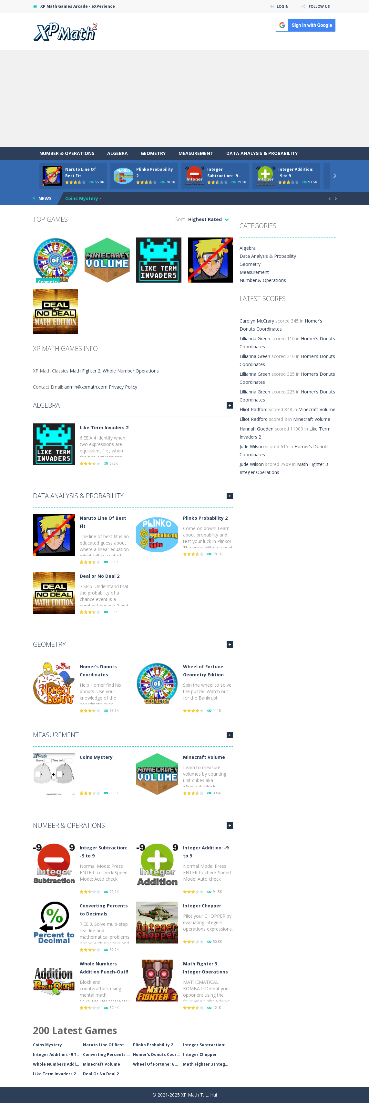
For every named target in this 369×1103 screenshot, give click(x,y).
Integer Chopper (202, 906)
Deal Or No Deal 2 (101, 1074)
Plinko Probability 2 (205, 518)
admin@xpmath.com (86, 387)
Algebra (117, 153)
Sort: (180, 219)
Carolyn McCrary (257, 321)
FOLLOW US (318, 6)
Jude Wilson (252, 446)
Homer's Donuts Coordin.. (158, 1054)
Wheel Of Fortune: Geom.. (158, 1064)
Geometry (153, 153)
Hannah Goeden (256, 429)
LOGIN (280, 6)
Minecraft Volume (204, 757)
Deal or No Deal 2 (99, 576)
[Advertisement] (184, 98)
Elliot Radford (254, 409)
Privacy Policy (123, 387)
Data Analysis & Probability (262, 153)
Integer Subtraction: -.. (207, 1045)
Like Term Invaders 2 (104, 427)
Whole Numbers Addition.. (58, 1064)
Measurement (196, 153)
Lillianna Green (255, 338)
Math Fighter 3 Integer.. (207, 1064)
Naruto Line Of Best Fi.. (107, 1045)
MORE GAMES (230, 405)
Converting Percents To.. (108, 1054)
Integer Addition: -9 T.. (56, 1054)
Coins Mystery (81, 198)
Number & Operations (66, 153)
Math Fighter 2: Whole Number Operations (114, 371)
